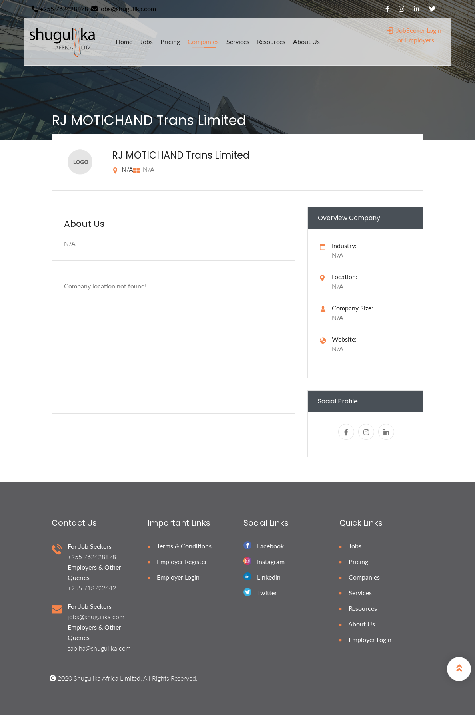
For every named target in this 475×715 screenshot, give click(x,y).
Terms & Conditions (180, 546)
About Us (357, 624)
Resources (358, 608)
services (237, 41)
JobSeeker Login (414, 30)
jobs (146, 41)
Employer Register (177, 561)
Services (355, 592)
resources (271, 41)
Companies (359, 577)
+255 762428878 (60, 8)
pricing (170, 41)
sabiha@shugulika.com (99, 648)
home (124, 41)
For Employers (414, 40)
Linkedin (269, 577)
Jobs (350, 546)
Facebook (270, 546)
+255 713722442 (92, 588)
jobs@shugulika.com (123, 8)
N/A (337, 348)
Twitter (267, 592)
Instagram (271, 561)
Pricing (353, 561)
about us (306, 41)
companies (203, 41)
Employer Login (174, 577)
